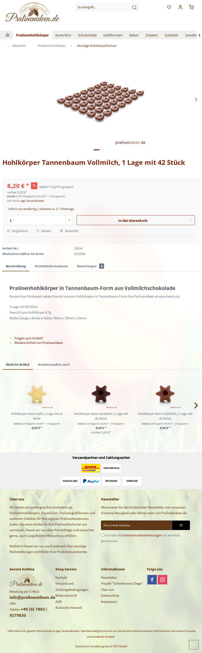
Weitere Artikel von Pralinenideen (36, 342)
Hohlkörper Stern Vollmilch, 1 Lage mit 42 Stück (165, 416)
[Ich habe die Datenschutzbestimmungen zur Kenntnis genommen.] (102, 534)
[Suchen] (134, 7)
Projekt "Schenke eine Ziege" (122, 583)
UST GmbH (120, 646)
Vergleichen (17, 231)
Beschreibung (16, 266)
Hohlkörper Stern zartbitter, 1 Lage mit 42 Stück (101, 416)
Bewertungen (90, 266)
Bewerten (69, 231)
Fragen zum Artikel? (26, 338)
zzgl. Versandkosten (32, 200)
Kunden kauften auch (54, 364)
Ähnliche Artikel (17, 364)
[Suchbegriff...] (107, 7)
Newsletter (109, 577)
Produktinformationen (51, 266)
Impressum (109, 601)
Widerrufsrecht (66, 595)
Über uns (107, 589)
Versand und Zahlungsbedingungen (71, 586)
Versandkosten (70, 631)
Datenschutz (110, 595)
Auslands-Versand (68, 607)
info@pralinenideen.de (32, 597)
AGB (58, 601)
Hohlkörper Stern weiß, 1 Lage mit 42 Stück (37, 416)
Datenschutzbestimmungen (142, 535)
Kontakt (61, 577)
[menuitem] (107, 7)
